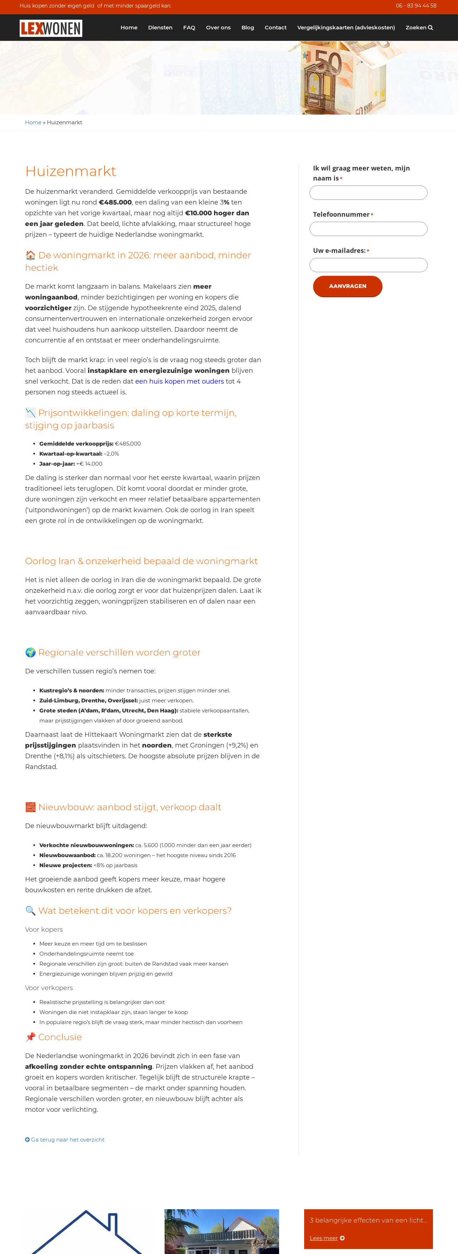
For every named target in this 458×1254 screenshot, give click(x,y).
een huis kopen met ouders (179, 381)
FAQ (189, 27)
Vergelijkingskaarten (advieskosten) (346, 27)
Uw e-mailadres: (341, 251)
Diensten (160, 27)
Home (129, 27)
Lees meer (327, 1238)
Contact (276, 27)
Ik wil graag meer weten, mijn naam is (361, 174)
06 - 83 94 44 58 (416, 6)
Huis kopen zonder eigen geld (57, 6)
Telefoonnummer (343, 215)
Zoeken (419, 27)
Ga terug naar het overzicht (64, 1139)
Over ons (218, 27)
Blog (248, 27)
